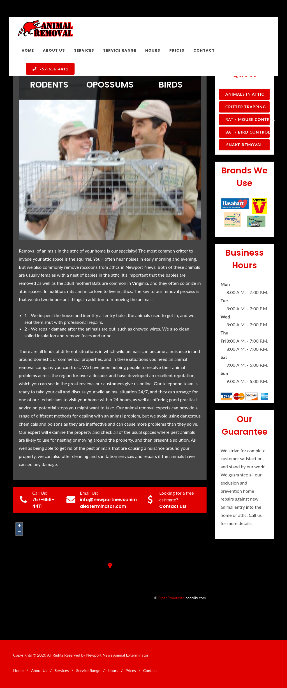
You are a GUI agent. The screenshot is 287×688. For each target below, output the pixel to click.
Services (62, 670)
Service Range (88, 670)
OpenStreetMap (171, 598)
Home (18, 670)
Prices (131, 670)
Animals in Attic (244, 94)
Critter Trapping (245, 106)
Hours (113, 670)
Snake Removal (244, 144)
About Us (39, 670)
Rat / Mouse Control (247, 119)
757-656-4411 (50, 68)
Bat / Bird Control (247, 132)
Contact (150, 670)
